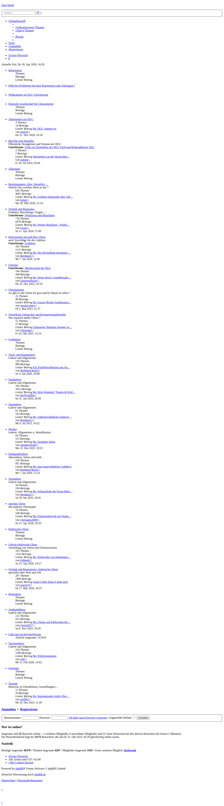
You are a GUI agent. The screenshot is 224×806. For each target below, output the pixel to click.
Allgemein (14, 168)
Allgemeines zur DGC (20, 119)
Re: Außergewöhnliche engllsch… (52, 416)
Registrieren (28, 709)
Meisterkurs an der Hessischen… (51, 156)
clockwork (130, 750)
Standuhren (14, 404)
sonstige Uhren (16, 503)
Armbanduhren (16, 609)
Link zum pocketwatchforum (24, 634)
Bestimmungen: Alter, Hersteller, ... (28, 184)
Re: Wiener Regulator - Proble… (51, 224)
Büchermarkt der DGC (37, 268)
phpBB (19, 768)
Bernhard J (26, 255)
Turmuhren (14, 478)
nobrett (24, 159)
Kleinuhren (14, 594)
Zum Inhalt (7, 5)
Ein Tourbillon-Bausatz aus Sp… (51, 367)
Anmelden (8, 709)
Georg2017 (26, 625)
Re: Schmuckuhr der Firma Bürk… (52, 491)
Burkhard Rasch (29, 370)
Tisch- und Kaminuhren (21, 354)
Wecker (12, 429)
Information (15, 70)
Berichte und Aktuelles (21, 140)
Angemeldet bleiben (122, 717)
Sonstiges (13, 668)
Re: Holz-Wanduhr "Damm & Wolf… (54, 392)
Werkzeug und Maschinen (39, 215)
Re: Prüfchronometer (45, 656)
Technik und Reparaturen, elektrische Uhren (33, 569)
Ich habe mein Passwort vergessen (88, 717)
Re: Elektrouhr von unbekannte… (52, 557)
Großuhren (14, 339)
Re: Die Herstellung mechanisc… (52, 252)
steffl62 (24, 699)
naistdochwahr (28, 444)
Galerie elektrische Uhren (22, 544)
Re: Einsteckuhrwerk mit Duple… (52, 516)
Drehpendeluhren (18, 454)
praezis (24, 131)
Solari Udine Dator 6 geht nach (50, 581)
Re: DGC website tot (44, 128)
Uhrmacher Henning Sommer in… (52, 327)
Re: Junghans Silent (44, 441)
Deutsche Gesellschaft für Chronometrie (31, 103)
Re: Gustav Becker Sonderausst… (52, 302)
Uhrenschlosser (29, 280)
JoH (22, 659)
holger (23, 199)
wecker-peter (27, 305)
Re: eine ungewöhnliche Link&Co (52, 466)
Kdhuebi (25, 560)
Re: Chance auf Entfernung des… (52, 622)
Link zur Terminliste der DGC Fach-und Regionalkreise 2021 (59, 147)
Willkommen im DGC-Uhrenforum (28, 94)
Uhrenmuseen (16, 289)
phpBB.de (40, 774)
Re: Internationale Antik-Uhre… (51, 696)
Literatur (13, 264)
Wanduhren (14, 379)
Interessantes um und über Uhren (27, 237)
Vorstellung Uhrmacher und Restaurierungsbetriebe (37, 314)
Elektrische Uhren (18, 529)
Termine (13, 683)
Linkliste (30, 243)
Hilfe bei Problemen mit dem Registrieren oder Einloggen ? (41, 85)
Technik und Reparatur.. (21, 209)
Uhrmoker (26, 330)
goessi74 (25, 585)
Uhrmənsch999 (29, 519)
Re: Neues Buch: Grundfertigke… (52, 277)
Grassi (23, 227)
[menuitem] (29, 27)
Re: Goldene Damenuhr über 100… (53, 196)
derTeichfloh (27, 395)
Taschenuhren (16, 643)
